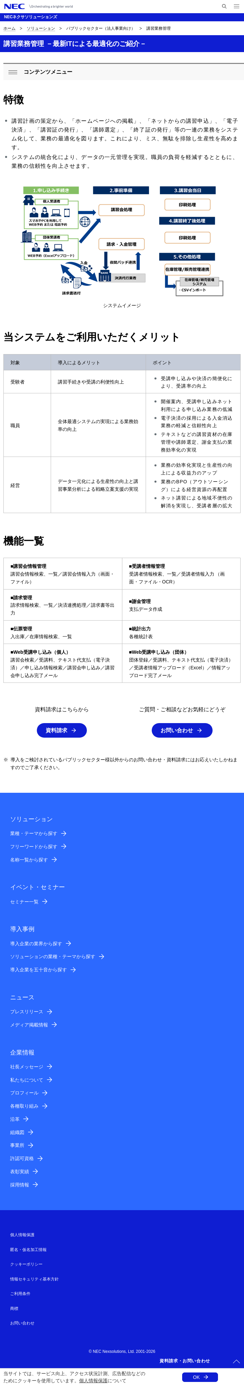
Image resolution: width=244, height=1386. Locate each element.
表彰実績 (19, 1171)
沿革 (15, 1119)
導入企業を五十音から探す (38, 969)
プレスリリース (26, 1011)
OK (196, 1377)
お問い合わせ (177, 730)
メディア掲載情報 (29, 1024)
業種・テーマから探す (33, 833)
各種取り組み (24, 1106)
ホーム (9, 28)
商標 (14, 1308)
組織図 (17, 1132)
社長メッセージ (26, 1066)
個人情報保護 (93, 1380)
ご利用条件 (20, 1293)
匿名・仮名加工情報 (28, 1249)
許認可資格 (22, 1158)
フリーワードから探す (33, 846)
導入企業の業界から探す (36, 943)
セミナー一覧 (24, 901)
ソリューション (41, 28)
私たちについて (26, 1080)
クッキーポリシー (26, 1264)
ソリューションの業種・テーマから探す (52, 956)
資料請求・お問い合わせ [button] (185, 1360)
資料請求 (56, 730)
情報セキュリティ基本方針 (34, 1279)
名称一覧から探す (29, 859)
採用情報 (19, 1184)
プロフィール (24, 1092)
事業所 (17, 1145)
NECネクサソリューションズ (30, 17)
